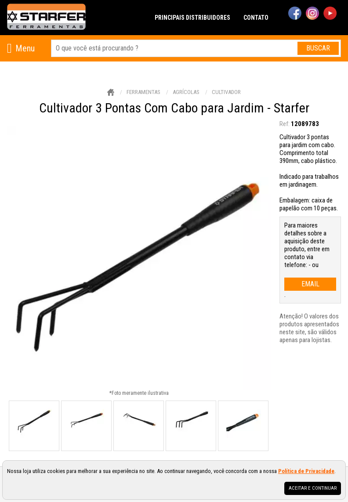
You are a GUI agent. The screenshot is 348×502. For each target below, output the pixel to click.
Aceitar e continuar (313, 488)
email (310, 284)
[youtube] (330, 14)
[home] (46, 18)
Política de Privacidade (306, 471)
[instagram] (312, 14)
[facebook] (294, 14)
